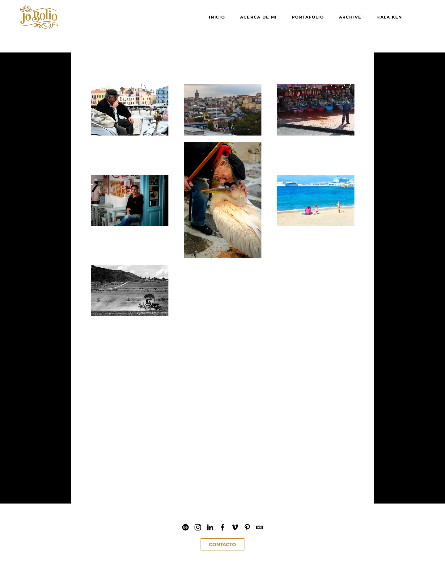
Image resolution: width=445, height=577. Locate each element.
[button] (125, 446)
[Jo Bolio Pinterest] (247, 527)
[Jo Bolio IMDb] (259, 527)
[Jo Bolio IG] (197, 527)
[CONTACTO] (222, 544)
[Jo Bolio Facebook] (222, 527)
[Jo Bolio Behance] (185, 527)
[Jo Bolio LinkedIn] (210, 527)
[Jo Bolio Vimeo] (235, 527)
